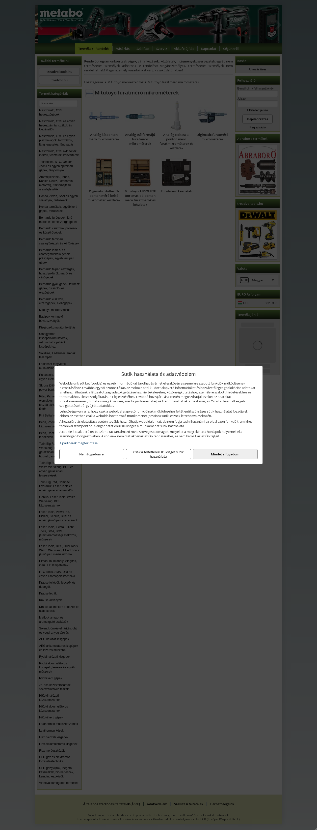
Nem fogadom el (92, 454)
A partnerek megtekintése (78, 443)
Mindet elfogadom (225, 454)
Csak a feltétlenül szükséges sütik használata (158, 454)
